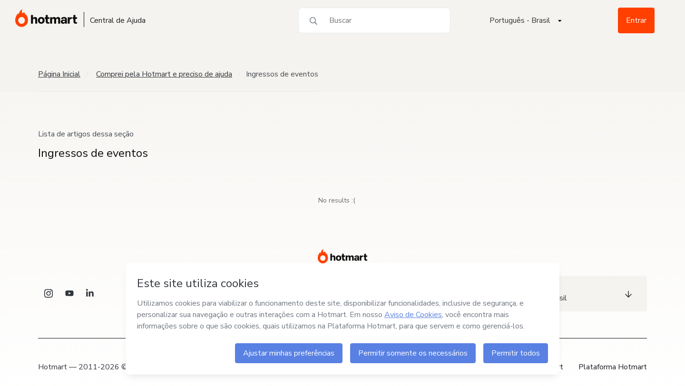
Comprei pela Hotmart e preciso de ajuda (164, 74)
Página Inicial (59, 74)
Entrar (636, 20)
